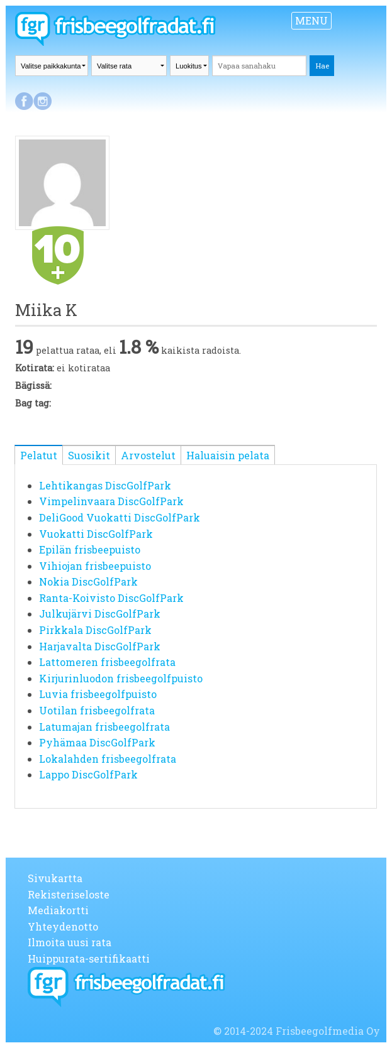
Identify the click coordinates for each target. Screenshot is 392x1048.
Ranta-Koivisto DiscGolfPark (111, 597)
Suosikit (89, 455)
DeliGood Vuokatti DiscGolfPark (119, 517)
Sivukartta (55, 878)
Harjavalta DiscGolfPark (99, 646)
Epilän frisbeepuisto (89, 549)
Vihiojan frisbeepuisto (95, 565)
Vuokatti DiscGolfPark (96, 533)
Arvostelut (148, 455)
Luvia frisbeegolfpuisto (98, 694)
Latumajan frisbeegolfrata (104, 726)
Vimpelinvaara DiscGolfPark (111, 501)
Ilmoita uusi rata (69, 942)
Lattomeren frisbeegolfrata (107, 662)
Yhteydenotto (63, 926)
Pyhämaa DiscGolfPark (97, 742)
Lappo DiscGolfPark (88, 774)
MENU (311, 20)
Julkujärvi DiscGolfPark (99, 613)
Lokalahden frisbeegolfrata (107, 758)
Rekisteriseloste (68, 894)
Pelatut (38, 455)
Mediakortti (58, 910)
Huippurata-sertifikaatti (89, 958)
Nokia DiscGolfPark (88, 581)
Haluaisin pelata (227, 455)
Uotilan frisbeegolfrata (97, 710)
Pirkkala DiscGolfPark (95, 629)
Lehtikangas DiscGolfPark (105, 485)
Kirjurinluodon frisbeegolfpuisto (121, 678)
